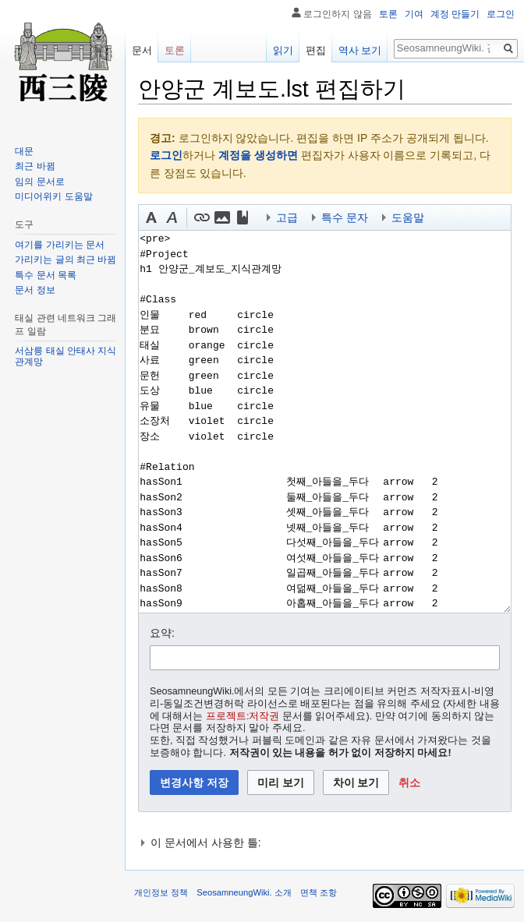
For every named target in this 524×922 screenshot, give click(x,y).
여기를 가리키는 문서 (59, 244)
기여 (414, 14)
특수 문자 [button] (344, 217)
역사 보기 (360, 50)
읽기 (283, 50)
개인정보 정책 (161, 892)
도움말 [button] (407, 217)
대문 (24, 151)
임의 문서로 (39, 181)
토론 (388, 14)
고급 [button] (287, 217)
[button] (151, 217)
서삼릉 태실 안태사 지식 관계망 (65, 356)
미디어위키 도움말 (53, 196)
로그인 (166, 155)
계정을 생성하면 (258, 155)
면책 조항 (318, 892)
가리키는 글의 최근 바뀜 (65, 259)
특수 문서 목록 (45, 275)
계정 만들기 (455, 14)
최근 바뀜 (35, 166)
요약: (162, 633)
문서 (142, 50)
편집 (316, 50)
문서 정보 (35, 289)
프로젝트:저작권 (243, 716)
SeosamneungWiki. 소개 (244, 892)
